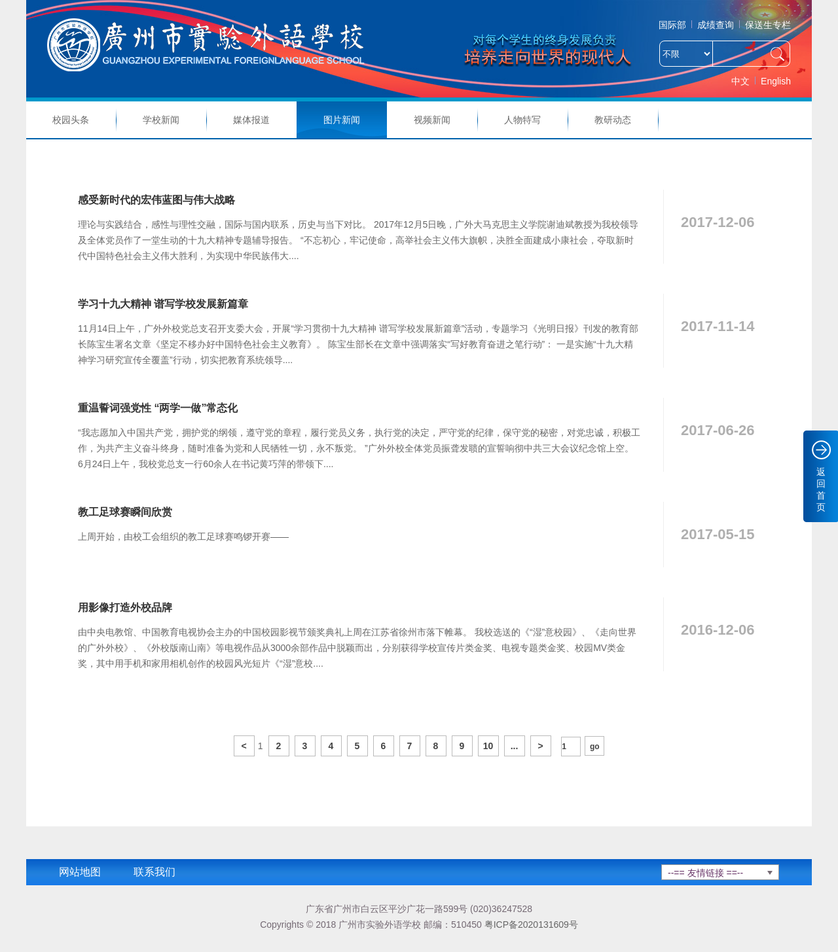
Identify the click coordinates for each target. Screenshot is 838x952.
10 (488, 746)
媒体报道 (251, 120)
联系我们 (154, 871)
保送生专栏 (768, 24)
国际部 (672, 24)
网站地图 (80, 871)
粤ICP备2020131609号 (531, 924)
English (776, 81)
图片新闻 (341, 120)
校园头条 (70, 120)
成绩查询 (715, 24)
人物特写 (522, 120)
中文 (740, 81)
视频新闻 (432, 120)
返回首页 (821, 489)
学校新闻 (161, 120)
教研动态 (612, 120)
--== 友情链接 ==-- (705, 873)
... (515, 746)
